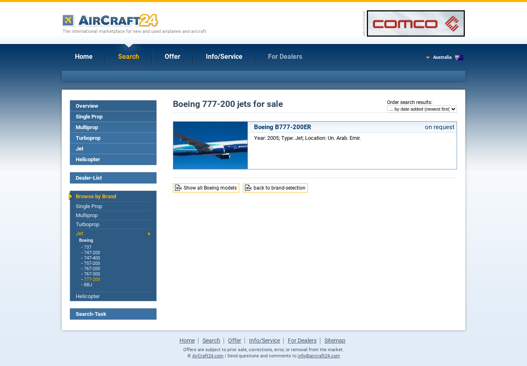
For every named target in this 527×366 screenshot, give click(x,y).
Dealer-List (89, 178)
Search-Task (91, 314)
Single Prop (89, 117)
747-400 (92, 258)
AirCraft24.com (208, 356)
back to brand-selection (279, 188)
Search (128, 56)
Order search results (409, 102)
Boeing (86, 240)
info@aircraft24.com (319, 356)
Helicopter (88, 159)
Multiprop (87, 127)
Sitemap (334, 340)
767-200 (92, 268)
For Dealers (285, 56)
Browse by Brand (96, 196)
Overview (87, 106)
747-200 (92, 252)
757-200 (92, 263)
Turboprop (88, 138)
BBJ (88, 284)
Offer (172, 56)
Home (84, 56)
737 (87, 247)
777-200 (92, 279)
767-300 (92, 274)
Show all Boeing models (210, 188)
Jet (79, 149)
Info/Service (224, 56)
